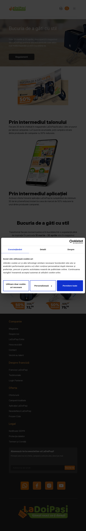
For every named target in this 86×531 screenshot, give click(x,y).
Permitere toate (70, 286)
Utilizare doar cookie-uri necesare (16, 285)
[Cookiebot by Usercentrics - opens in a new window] (71, 242)
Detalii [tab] (43, 249)
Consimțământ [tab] (15, 249)
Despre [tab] (71, 249)
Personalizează (43, 286)
